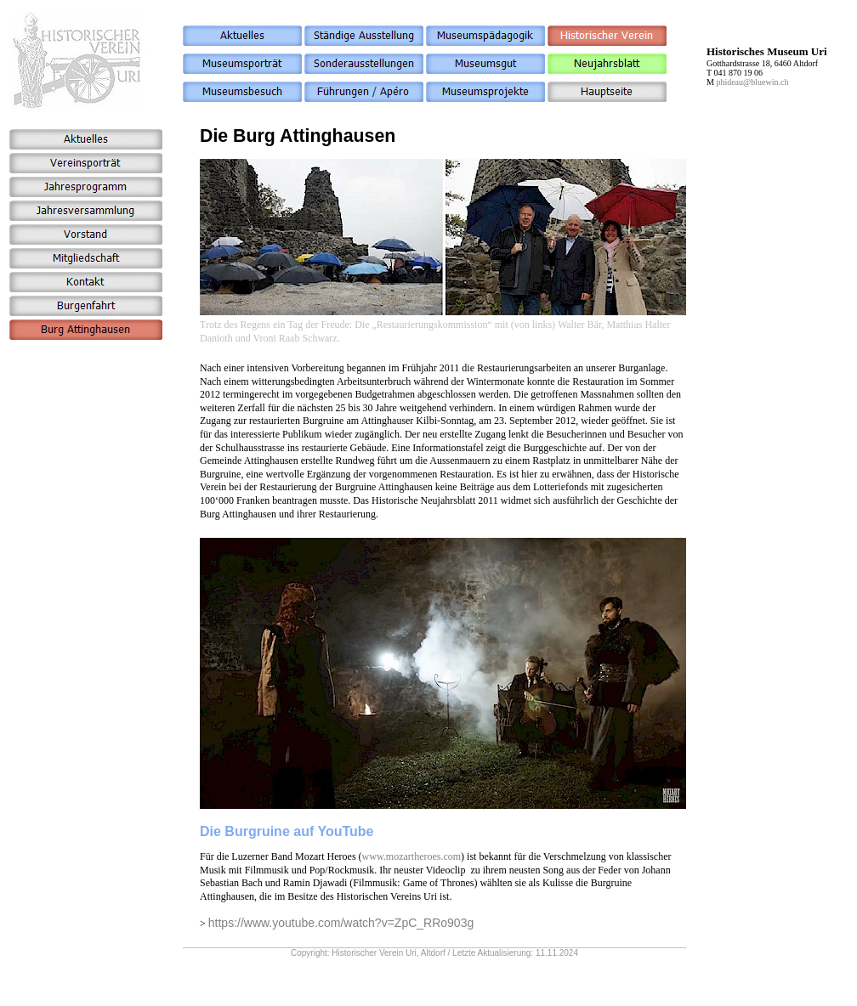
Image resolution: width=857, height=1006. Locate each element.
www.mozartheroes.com (412, 856)
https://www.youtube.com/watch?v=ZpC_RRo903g (341, 923)
